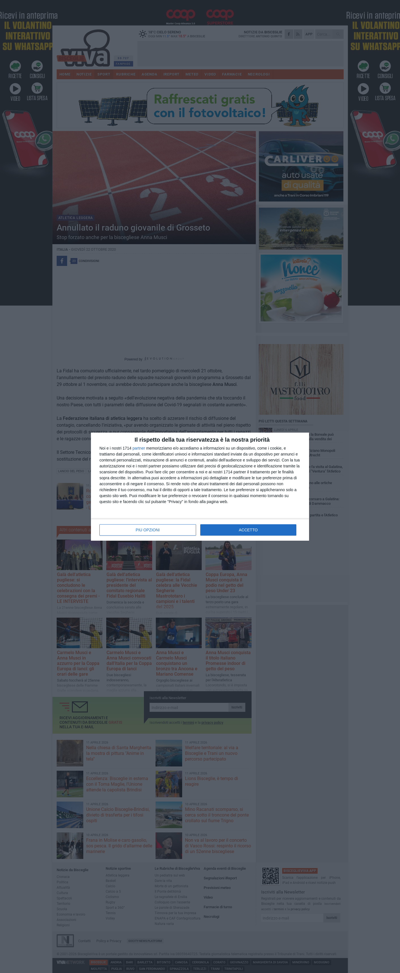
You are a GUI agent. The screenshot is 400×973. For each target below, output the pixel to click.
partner (139, 448)
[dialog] (200, 487)
